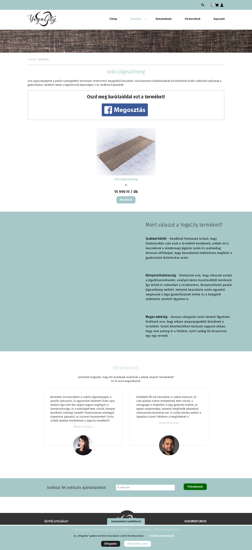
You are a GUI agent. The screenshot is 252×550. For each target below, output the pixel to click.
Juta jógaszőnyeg (126, 179)
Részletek (126, 199)
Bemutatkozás (164, 18)
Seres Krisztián (169, 423)
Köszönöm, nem (137, 543)
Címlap (113, 18)
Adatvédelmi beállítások (126, 521)
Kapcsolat (219, 18)
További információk (161, 535)
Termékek (138, 20)
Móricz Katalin (83, 427)
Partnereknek (192, 18)
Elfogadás (110, 543)
